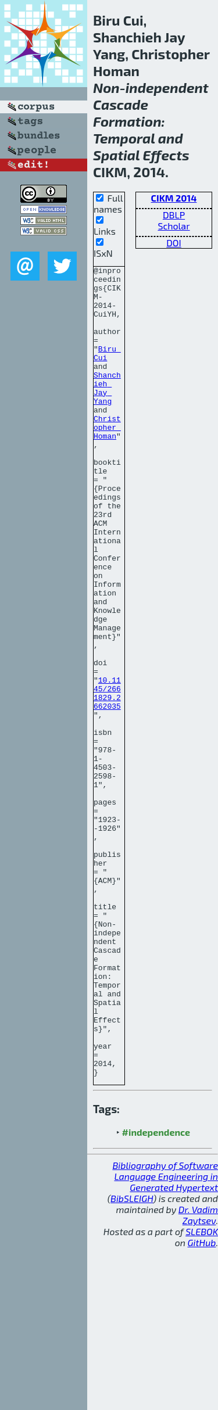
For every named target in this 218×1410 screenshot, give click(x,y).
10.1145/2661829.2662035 (107, 779)
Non (106, 87)
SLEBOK (201, 1393)
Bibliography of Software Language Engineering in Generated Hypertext (165, 1338)
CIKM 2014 (174, 197)
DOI (173, 242)
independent (167, 87)
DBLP (174, 214)
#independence (156, 1294)
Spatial (116, 154)
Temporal (124, 138)
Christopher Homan (107, 460)
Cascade (120, 104)
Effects (166, 154)
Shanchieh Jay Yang (107, 413)
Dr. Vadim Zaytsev (198, 1377)
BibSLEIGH (131, 1360)
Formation (127, 121)
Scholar (174, 225)
